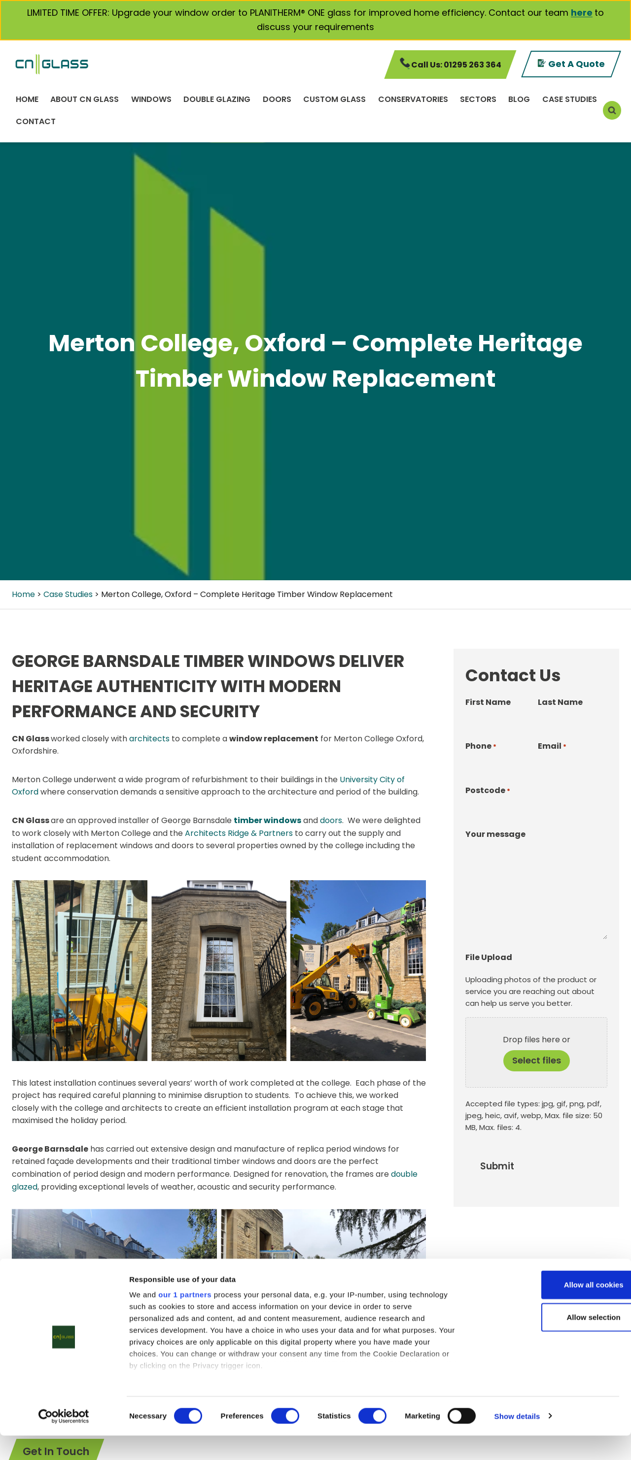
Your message (495, 834)
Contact (36, 121)
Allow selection (548, 1341)
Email (552, 746)
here (582, 12)
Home (27, 99)
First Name (488, 702)
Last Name (560, 702)
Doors (277, 99)
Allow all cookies (549, 1309)
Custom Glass (334, 99)
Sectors (478, 99)
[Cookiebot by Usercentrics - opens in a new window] (64, 1440)
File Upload (488, 957)
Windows (151, 99)
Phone (480, 746)
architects (149, 738)
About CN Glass (84, 99)
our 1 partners (184, 1319)
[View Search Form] (612, 110)
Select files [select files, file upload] (536, 1060)
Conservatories (413, 99)
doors (331, 820)
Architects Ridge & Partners (239, 833)
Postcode (487, 790)
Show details (517, 1440)
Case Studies (569, 99)
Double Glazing (216, 99)
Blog (519, 99)
